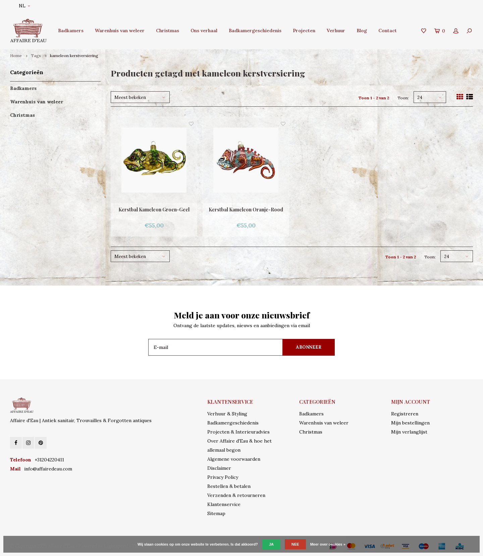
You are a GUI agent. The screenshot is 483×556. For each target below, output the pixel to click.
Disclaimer (219, 468)
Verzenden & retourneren (236, 495)
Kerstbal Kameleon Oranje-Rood (246, 209)
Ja (271, 544)
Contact (387, 31)
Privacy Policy (222, 477)
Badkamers (71, 31)
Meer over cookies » (327, 544)
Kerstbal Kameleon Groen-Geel (154, 209)
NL (24, 6)
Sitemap (216, 513)
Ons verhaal (204, 31)
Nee (295, 544)
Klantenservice (223, 504)
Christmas (167, 31)
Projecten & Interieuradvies (238, 432)
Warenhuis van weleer (120, 31)
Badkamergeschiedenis (255, 31)
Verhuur (336, 31)
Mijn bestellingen (410, 423)
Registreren (404, 414)
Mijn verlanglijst (409, 432)
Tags (36, 55)
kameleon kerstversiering (74, 55)
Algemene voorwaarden (233, 459)
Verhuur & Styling (227, 414)
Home (16, 55)
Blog (362, 31)
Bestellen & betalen (229, 486)
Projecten (304, 31)
